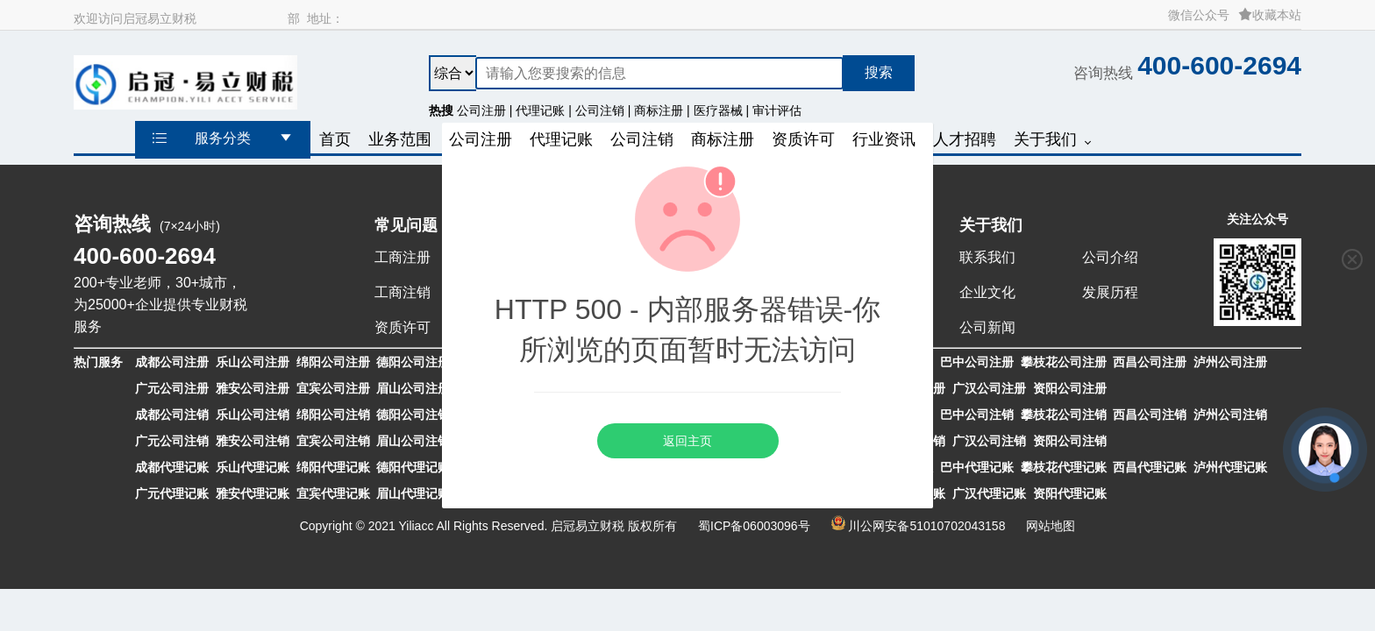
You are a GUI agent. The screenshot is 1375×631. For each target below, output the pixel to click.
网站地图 (1050, 526)
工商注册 (402, 257)
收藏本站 (1269, 15)
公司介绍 (1110, 257)
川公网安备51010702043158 (926, 526)
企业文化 (987, 292)
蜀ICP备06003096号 (754, 526)
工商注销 (402, 292)
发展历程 (1110, 292)
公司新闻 (987, 327)
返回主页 (687, 441)
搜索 (879, 72)
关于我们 (990, 225)
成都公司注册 (172, 362)
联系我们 (987, 257)
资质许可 (402, 327)
